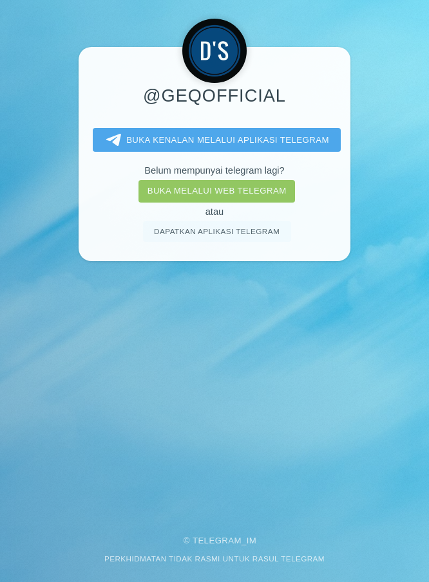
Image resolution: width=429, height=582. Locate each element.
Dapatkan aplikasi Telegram (217, 231)
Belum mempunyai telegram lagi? (214, 170)
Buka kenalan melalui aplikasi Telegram (215, 140)
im (252, 540)
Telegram (217, 540)
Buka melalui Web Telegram (217, 191)
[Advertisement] (214, 389)
